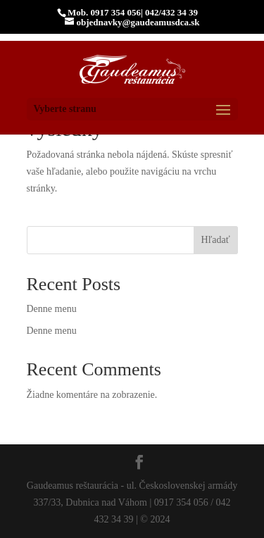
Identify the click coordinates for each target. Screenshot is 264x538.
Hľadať (215, 239)
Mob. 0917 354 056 (104, 12)
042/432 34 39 (171, 12)
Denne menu (52, 309)
